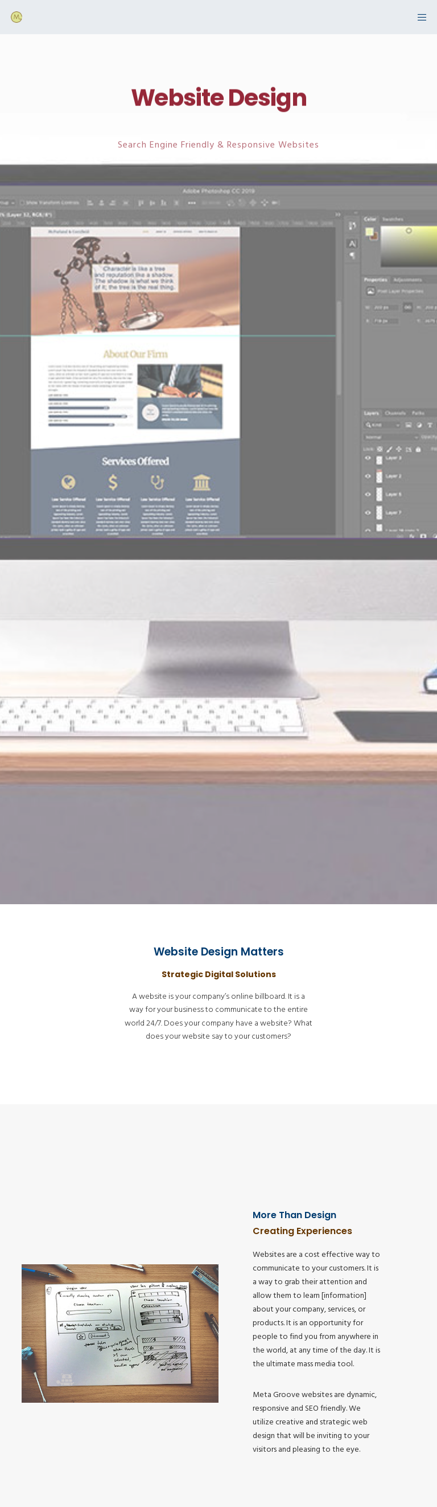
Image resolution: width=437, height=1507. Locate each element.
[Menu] (418, 17)
